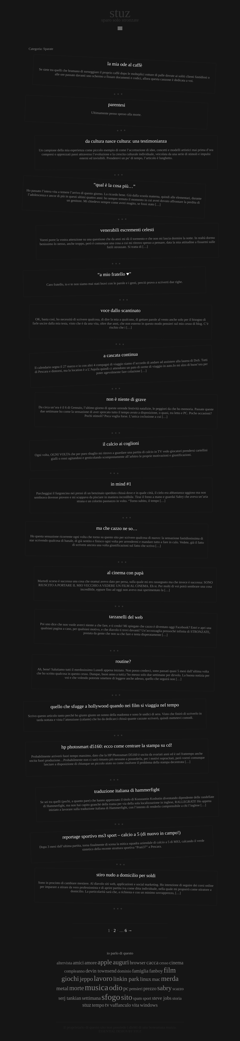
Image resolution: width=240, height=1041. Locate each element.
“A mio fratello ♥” (114, 274)
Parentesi (116, 105)
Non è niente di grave (126, 399)
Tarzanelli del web (126, 617)
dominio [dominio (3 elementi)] (124, 971)
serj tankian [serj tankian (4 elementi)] (69, 998)
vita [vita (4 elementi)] (135, 1005)
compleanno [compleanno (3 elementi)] (74, 971)
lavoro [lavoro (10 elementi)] (103, 978)
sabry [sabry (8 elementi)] (164, 988)
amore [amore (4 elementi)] (91, 962)
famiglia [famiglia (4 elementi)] (140, 971)
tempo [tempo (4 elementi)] (98, 1005)
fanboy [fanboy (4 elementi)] (156, 971)
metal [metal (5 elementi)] (62, 988)
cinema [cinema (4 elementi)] (176, 962)
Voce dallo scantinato (120, 310)
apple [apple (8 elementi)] (105, 962)
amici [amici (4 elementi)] (78, 962)
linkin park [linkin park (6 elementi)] (126, 979)
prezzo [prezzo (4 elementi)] (149, 988)
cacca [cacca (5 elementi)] (152, 962)
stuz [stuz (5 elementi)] (86, 1005)
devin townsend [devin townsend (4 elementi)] (101, 971)
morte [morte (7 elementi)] (76, 988)
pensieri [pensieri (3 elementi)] (136, 988)
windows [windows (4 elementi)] (149, 1005)
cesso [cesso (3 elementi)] (164, 963)
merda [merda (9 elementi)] (170, 978)
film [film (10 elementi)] (170, 970)
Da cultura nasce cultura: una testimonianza (126, 141)
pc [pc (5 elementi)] (126, 988)
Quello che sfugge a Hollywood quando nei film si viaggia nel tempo (114, 705)
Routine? (123, 661)
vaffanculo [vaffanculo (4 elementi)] (120, 1005)
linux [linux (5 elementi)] (145, 979)
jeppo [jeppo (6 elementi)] (86, 979)
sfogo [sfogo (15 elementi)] (111, 997)
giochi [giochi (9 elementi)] (70, 978)
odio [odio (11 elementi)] (115, 987)
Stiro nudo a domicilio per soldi (126, 875)
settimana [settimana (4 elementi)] (91, 998)
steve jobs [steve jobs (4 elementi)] (161, 998)
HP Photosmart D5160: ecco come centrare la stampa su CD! (116, 746)
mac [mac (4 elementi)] (156, 979)
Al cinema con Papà (125, 572)
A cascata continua (120, 354)
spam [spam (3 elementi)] (137, 998)
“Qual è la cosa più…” (114, 185)
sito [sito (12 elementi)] (126, 997)
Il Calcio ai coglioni (121, 443)
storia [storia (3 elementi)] (177, 998)
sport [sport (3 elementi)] (147, 998)
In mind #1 (121, 484)
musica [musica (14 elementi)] (96, 987)
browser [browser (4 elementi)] (138, 962)
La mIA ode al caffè (124, 64)
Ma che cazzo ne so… (116, 528)
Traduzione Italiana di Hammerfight (127, 790)
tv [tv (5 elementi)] (107, 1005)
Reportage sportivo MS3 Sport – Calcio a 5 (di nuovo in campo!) (121, 835)
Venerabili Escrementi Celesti (127, 230)
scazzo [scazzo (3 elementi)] (178, 988)
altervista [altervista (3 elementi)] (64, 963)
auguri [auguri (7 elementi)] (121, 962)
